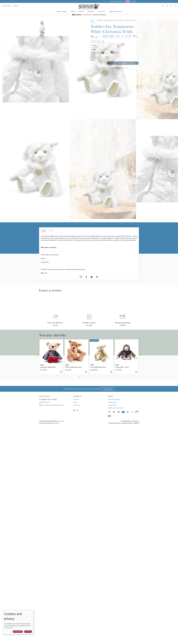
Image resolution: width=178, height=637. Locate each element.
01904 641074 (46, 402)
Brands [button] (81, 11)
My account (76, 405)
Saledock (57, 423)
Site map (61, 421)
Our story (76, 399)
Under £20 (90, 11)
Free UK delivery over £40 (89, 1)
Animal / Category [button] (61, 11)
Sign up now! (108, 389)
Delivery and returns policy (116, 408)
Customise (28, 631)
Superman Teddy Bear (48, 367)
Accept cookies (18, 631)
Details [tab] (43, 230)
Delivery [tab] (51, 230)
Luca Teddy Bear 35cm (98, 367)
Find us (75, 402)
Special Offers (102, 11)
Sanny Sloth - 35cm (122, 367)
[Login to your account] (167, 6)
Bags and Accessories (116, 11)
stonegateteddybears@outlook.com (53, 405)
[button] (163, 6)
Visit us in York (6, 6)
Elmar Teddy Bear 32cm (73, 367)
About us (15, 6)
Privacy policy (112, 405)
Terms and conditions (114, 399)
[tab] (80, 377)
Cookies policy (112, 402)
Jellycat (73, 11)
